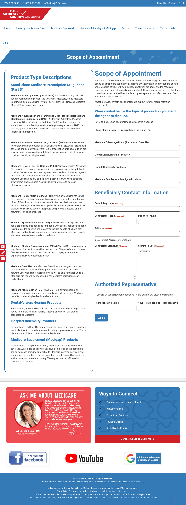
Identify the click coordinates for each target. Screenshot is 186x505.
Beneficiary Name (109, 203)
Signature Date (151, 246)
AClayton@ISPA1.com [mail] (55, 3)
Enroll (181, 3)
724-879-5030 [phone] (11, 3)
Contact (172, 3)
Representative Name (107, 302)
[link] (28, 458)
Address (104, 228)
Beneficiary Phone (109, 216)
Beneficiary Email (147, 215)
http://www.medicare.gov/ (116, 491)
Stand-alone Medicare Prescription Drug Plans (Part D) (125, 130)
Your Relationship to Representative (158, 302)
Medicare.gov (49, 497)
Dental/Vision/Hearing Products (112, 154)
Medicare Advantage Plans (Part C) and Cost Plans (123, 142)
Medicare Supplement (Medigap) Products (118, 179)
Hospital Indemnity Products (110, 167)
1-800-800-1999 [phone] (31, 3)
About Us (161, 3)
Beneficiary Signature (111, 246)
